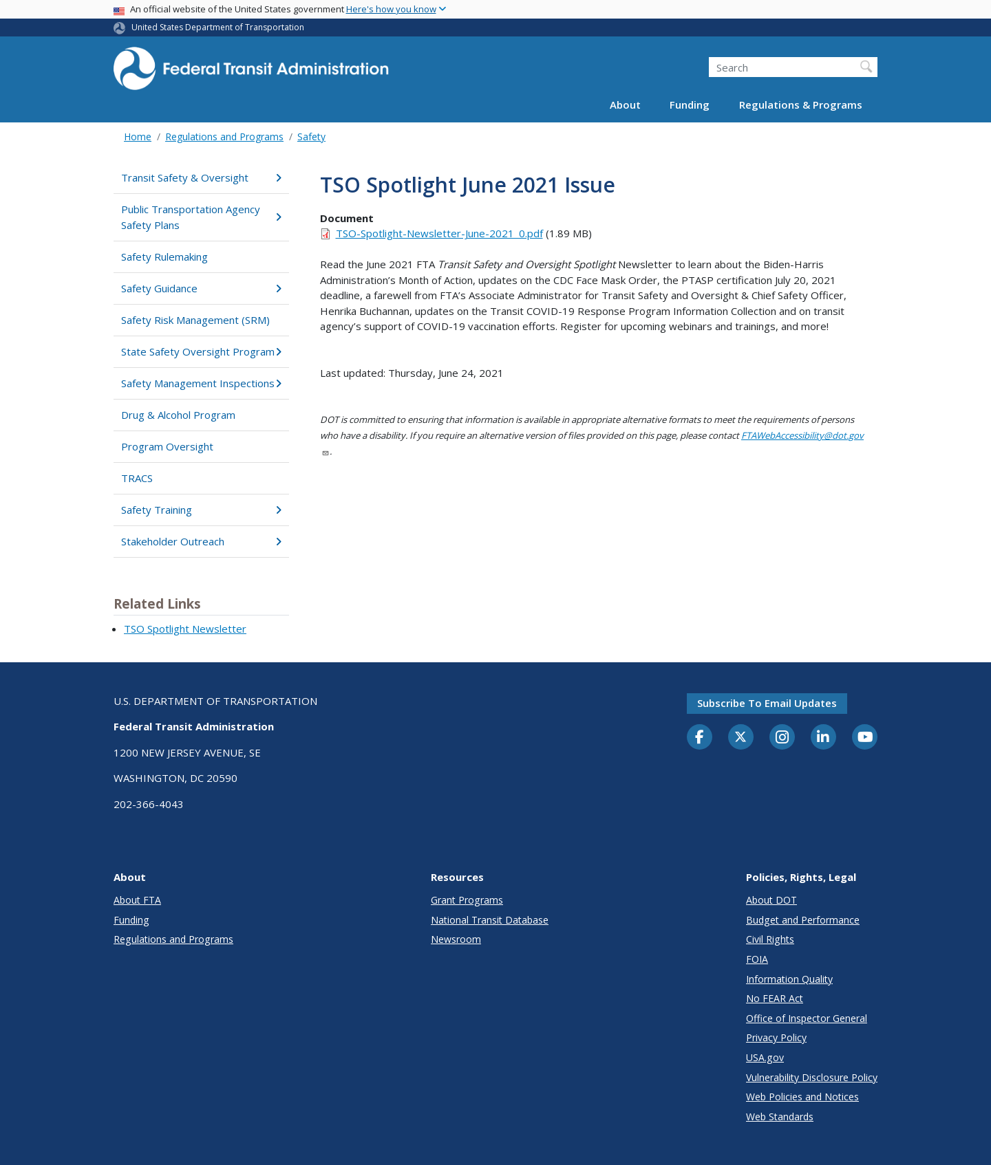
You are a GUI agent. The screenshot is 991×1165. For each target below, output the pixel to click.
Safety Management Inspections (201, 383)
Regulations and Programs (224, 136)
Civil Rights (770, 939)
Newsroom (456, 939)
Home (137, 136)
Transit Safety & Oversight (201, 177)
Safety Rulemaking (164, 256)
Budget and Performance (803, 919)
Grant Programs (467, 899)
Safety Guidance (201, 288)
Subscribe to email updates (767, 703)
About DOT (771, 899)
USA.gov (765, 1057)
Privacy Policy (776, 1037)
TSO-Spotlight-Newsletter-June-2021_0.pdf (439, 233)
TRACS (137, 478)
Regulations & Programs (800, 104)
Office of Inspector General (806, 1018)
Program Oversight (167, 446)
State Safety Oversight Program (201, 351)
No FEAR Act (774, 998)
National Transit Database (489, 919)
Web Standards (779, 1116)
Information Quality (789, 979)
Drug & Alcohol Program (178, 415)
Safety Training (201, 509)
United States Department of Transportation (217, 27)
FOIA (757, 959)
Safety (311, 136)
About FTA (137, 899)
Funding (690, 104)
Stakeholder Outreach (201, 541)
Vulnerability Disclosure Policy (811, 1077)
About (625, 104)
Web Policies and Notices (802, 1096)
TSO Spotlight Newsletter (185, 628)
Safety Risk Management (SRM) (195, 320)
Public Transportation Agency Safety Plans (201, 217)
